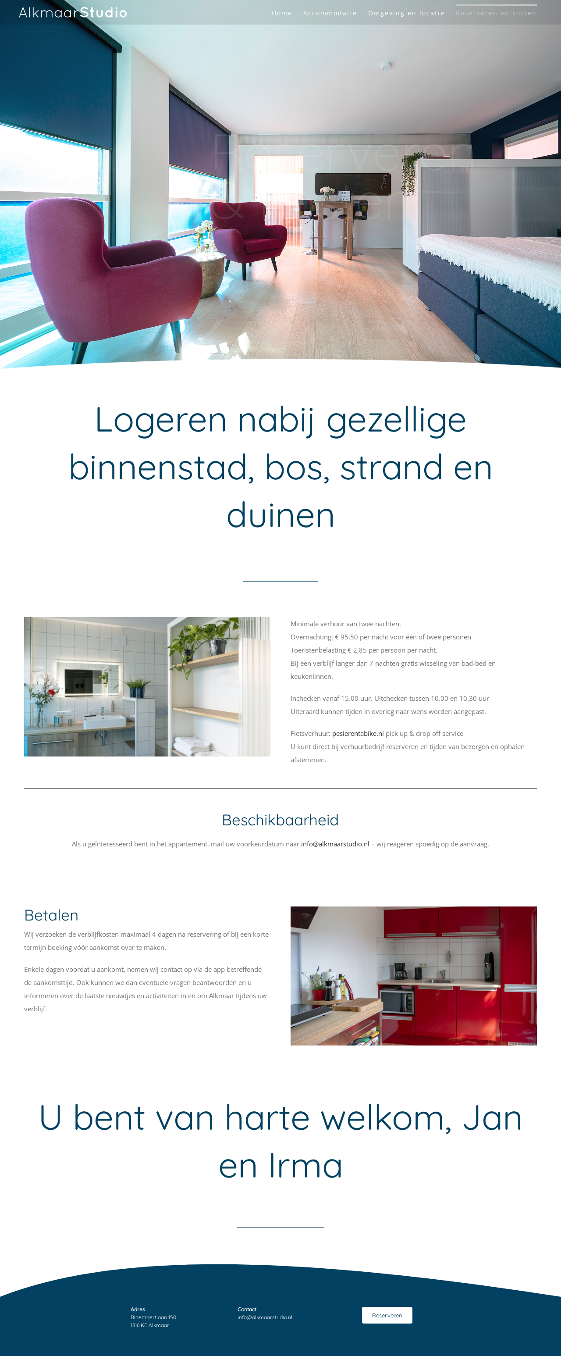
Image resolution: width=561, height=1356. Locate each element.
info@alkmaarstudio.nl (335, 843)
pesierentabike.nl (359, 733)
